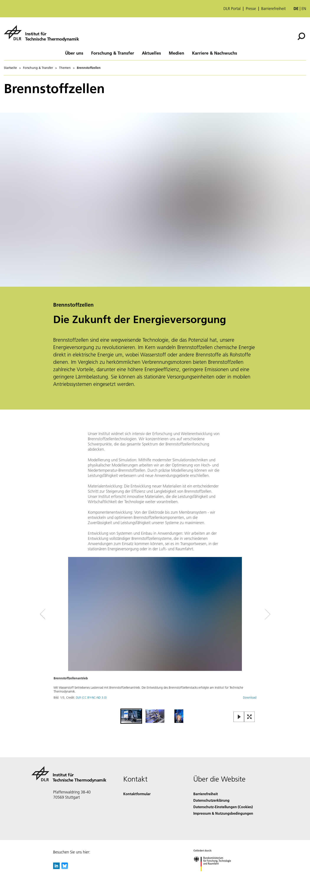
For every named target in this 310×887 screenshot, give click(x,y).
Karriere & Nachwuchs (214, 53)
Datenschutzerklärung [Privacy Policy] (211, 800)
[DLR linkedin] (56, 867)
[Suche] (301, 36)
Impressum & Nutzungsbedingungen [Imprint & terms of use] (223, 813)
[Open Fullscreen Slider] (249, 717)
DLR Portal (232, 8)
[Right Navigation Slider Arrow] (252, 614)
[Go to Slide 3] (179, 716)
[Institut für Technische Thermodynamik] (41, 32)
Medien (176, 53)
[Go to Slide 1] (131, 716)
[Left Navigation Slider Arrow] (60, 614)
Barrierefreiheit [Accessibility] (205, 794)
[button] (155, 632)
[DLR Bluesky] (64, 867)
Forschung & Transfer (112, 53)
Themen (65, 67)
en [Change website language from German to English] (304, 8)
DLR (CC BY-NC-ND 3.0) (91, 697)
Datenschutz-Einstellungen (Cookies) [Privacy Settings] (223, 806)
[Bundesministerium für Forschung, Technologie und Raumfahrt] (214, 874)
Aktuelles (151, 53)
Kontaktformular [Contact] (137, 794)
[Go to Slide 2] (155, 716)
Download (249, 697)
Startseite (10, 67)
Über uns (74, 53)
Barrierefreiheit (273, 8)
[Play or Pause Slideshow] (239, 717)
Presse (251, 8)
